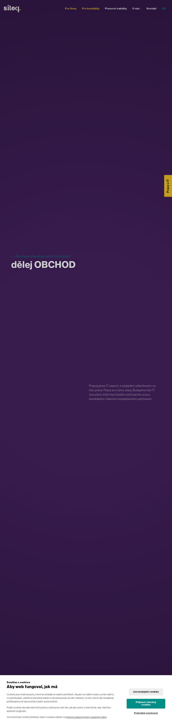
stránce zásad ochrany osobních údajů (86, 717)
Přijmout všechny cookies (146, 703)
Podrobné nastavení (146, 713)
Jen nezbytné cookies (146, 691)
